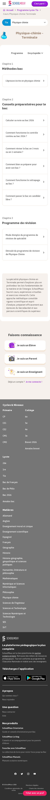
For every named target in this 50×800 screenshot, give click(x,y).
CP (4, 416)
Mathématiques (10, 578)
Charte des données (36, 788)
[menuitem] (17, 53)
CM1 (5, 436)
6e (26, 416)
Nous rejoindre (8, 700)
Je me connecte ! (33, 382)
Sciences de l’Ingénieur (14, 603)
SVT (4, 627)
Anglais (6, 521)
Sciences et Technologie (14, 608)
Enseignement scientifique (15, 531)
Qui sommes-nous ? (10, 696)
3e (26, 436)
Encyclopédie (36, 53)
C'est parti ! (39, 3)
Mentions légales (32, 785)
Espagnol (7, 537)
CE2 (4, 429)
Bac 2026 (7, 495)
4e (26, 429)
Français (7, 542)
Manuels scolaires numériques (14, 761)
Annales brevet (32, 448)
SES (4, 622)
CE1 (4, 423)
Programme (17, 53)
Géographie (8, 547)
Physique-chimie (10, 597)
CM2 (5, 442)
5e (26, 423)
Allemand (7, 516)
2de (4, 463)
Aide (4, 716)
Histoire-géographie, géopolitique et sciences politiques (14, 561)
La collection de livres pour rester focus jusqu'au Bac (24, 752)
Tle (4, 476)
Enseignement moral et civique (18, 526)
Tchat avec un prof (35, 793)
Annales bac (8, 501)
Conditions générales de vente (14, 789)
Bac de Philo (9, 488)
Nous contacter (8, 712)
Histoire (6, 553)
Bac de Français (10, 482)
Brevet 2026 (31, 442)
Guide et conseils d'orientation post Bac (18, 732)
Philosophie (8, 592)
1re (4, 469)
